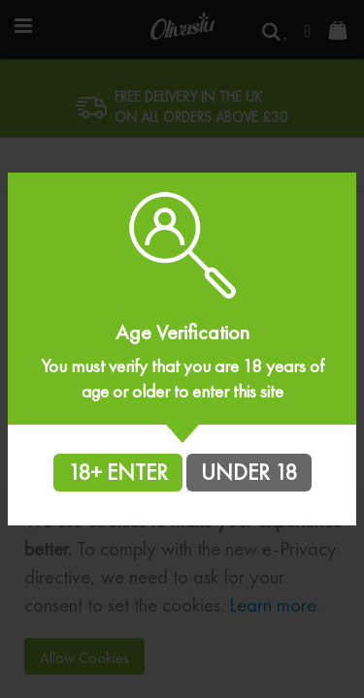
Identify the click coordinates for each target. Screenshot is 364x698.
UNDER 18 (249, 472)
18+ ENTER (118, 472)
